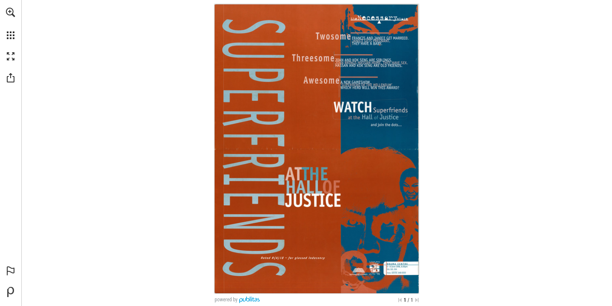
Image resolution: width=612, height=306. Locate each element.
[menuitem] (10, 23)
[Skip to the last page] (417, 300)
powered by (226, 300)
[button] (10, 12)
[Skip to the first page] (400, 300)
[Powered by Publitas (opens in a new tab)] (10, 292)
